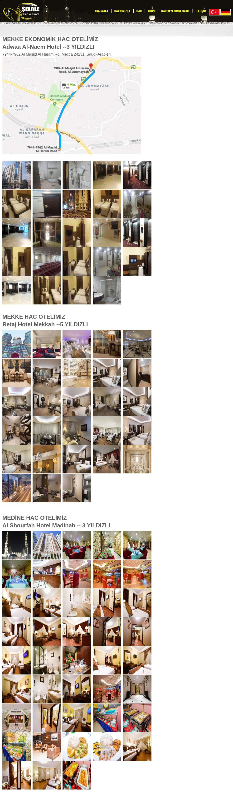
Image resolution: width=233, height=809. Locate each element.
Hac (139, 11)
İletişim (201, 11)
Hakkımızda (122, 11)
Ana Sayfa (101, 11)
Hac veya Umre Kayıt (175, 11)
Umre (151, 11)
